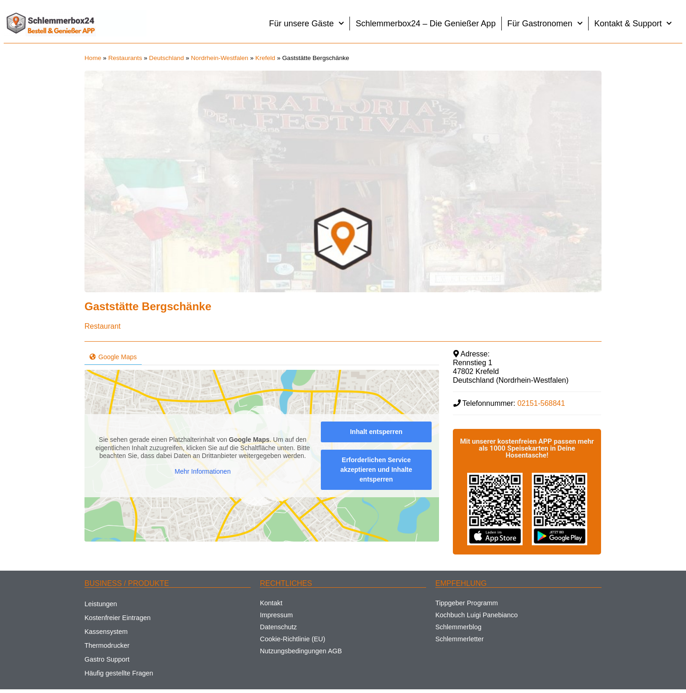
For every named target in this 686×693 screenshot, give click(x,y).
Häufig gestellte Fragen (118, 673)
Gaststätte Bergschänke (147, 306)
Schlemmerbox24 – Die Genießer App (425, 23)
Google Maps (113, 357)
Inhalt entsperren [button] (376, 431)
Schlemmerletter (459, 639)
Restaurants (125, 57)
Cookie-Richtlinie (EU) (292, 639)
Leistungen (100, 604)
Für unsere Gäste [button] (306, 23)
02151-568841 (541, 403)
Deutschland (166, 57)
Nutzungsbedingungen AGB (301, 651)
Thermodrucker (107, 645)
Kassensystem (106, 631)
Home (92, 57)
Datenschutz (278, 627)
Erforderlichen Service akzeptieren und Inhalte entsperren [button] (376, 469)
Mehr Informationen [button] (202, 471)
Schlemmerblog (458, 627)
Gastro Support (107, 659)
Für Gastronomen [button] (545, 23)
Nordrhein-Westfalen (219, 57)
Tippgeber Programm (466, 603)
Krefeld (265, 57)
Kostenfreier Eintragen (117, 617)
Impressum (276, 615)
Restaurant (102, 326)
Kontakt (271, 603)
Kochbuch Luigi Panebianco (476, 615)
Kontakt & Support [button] (633, 23)
